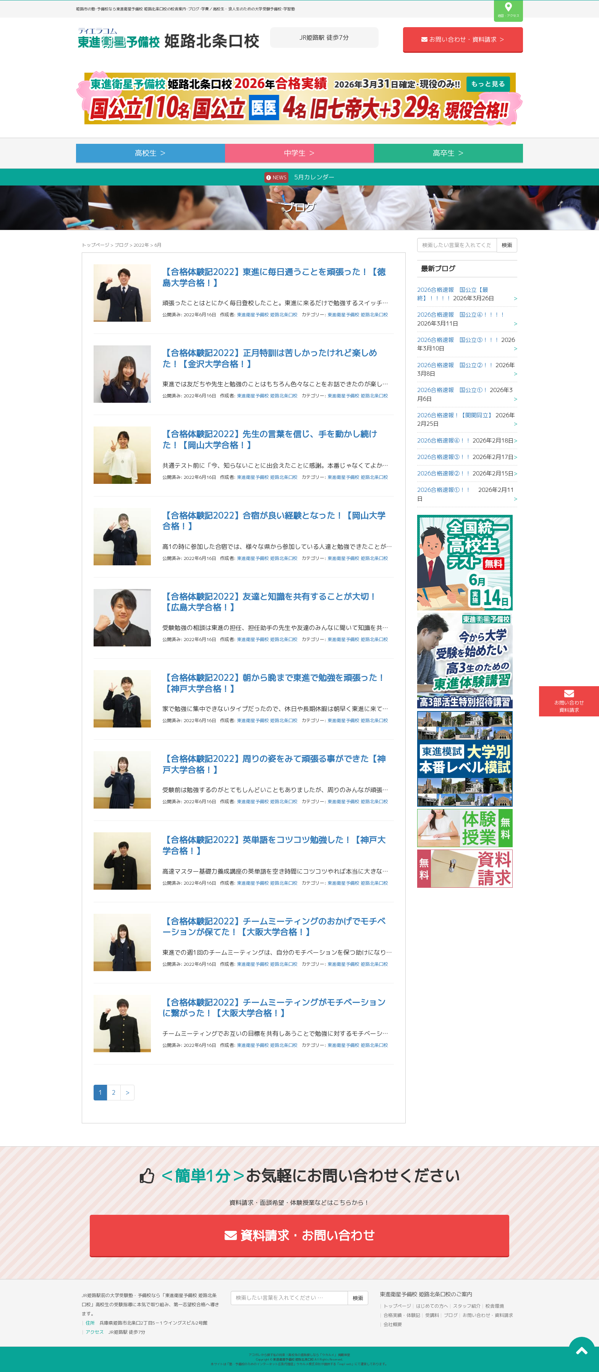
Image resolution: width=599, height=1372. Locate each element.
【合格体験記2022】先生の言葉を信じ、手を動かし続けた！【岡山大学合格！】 (269, 439)
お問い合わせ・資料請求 (488, 1315)
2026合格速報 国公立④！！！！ (464, 315)
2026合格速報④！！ (444, 440)
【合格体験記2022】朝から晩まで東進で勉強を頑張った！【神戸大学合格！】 (273, 683)
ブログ (121, 245)
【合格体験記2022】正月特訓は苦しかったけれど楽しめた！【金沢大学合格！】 (269, 358)
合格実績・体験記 (402, 1315)
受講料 (432, 1315)
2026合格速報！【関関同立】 (455, 415)
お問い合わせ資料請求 (569, 701)
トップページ (95, 245)
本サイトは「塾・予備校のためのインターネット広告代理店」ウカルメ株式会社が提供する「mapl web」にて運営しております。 (299, 1364)
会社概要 (393, 1324)
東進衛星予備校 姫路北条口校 (357, 314)
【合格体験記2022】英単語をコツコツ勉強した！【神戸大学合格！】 (273, 845)
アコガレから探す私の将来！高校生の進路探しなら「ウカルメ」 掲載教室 (299, 1354)
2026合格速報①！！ (447, 490)
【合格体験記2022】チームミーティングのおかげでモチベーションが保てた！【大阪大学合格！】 (273, 926)
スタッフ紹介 (467, 1306)
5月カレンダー (299, 177)
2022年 (141, 245)
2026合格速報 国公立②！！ (455, 365)
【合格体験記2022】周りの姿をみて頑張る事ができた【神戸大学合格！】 (273, 764)
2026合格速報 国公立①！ (452, 390)
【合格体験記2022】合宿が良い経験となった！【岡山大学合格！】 (273, 520)
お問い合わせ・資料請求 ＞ (463, 39)
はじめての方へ (432, 1306)
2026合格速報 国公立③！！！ (458, 340)
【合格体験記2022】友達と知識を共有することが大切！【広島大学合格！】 (269, 602)
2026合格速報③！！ (444, 457)
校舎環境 (495, 1306)
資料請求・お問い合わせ (300, 1235)
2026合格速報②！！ (444, 473)
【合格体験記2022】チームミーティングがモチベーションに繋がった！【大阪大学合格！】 (273, 1007)
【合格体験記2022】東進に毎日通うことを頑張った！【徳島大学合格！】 (273, 277)
